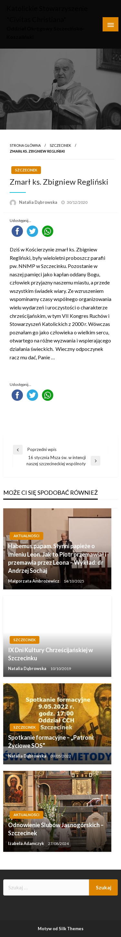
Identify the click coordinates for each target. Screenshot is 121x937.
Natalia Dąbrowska (38, 202)
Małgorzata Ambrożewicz (34, 581)
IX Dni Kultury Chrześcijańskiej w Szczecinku (50, 654)
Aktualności (26, 536)
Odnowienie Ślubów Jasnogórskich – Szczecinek (56, 829)
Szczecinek (60, 145)
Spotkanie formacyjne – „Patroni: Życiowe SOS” (51, 741)
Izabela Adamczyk (26, 843)
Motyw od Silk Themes (61, 928)
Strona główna (25, 145)
